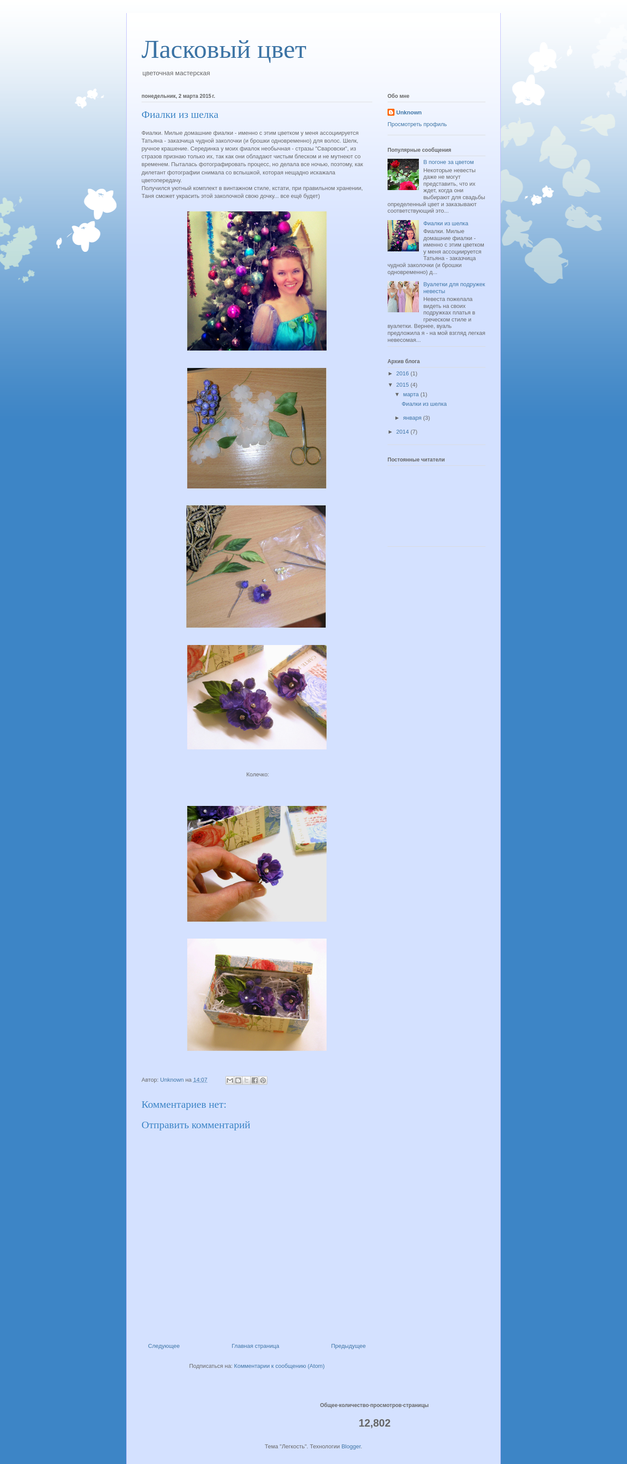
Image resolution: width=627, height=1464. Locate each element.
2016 (403, 373)
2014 (403, 431)
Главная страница (255, 1346)
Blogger (351, 1446)
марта (412, 394)
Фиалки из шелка (445, 223)
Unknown (409, 112)
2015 (403, 384)
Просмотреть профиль (417, 124)
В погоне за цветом (448, 162)
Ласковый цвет (224, 49)
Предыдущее (348, 1346)
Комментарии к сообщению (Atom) (279, 1366)
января (413, 417)
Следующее (164, 1346)
